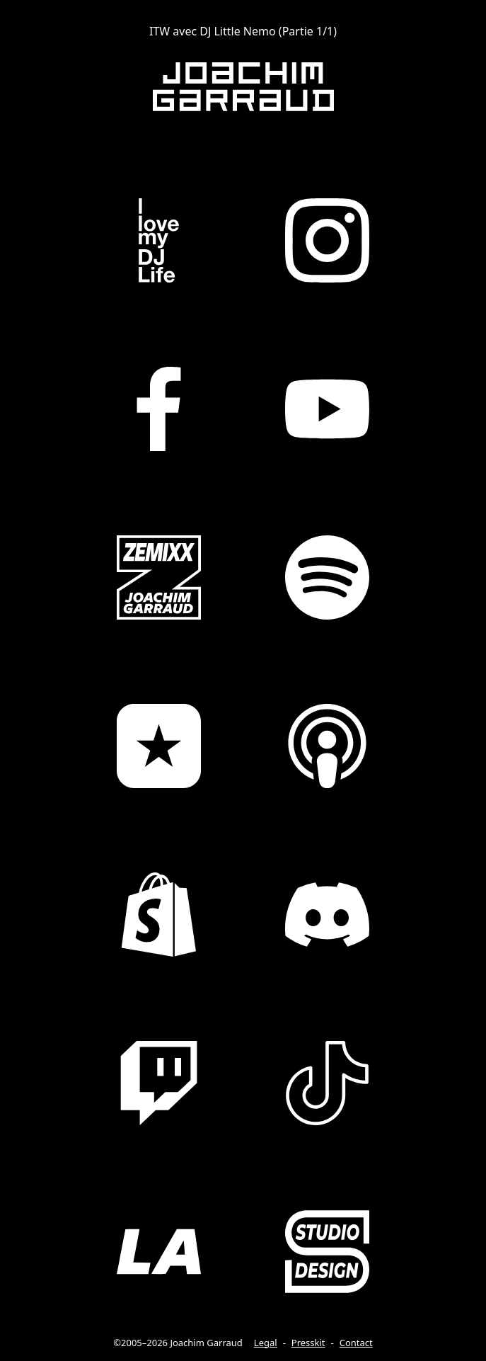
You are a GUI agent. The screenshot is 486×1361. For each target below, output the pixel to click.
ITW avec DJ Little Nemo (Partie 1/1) (243, 31)
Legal (265, 1342)
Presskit (308, 1342)
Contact (356, 1342)
